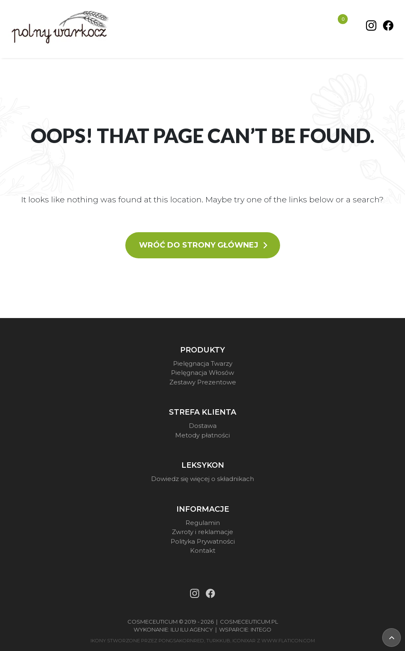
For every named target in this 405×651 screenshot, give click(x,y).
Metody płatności (202, 435)
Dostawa (203, 426)
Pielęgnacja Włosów (202, 373)
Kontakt (202, 550)
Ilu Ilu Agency (192, 629)
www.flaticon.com (288, 641)
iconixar (244, 641)
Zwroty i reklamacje (202, 532)
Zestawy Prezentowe (202, 382)
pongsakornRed (181, 641)
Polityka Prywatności (203, 541)
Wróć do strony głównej (203, 245)
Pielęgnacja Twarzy (202, 363)
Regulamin (202, 523)
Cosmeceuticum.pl (249, 621)
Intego (261, 629)
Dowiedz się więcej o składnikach (202, 479)
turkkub (218, 641)
